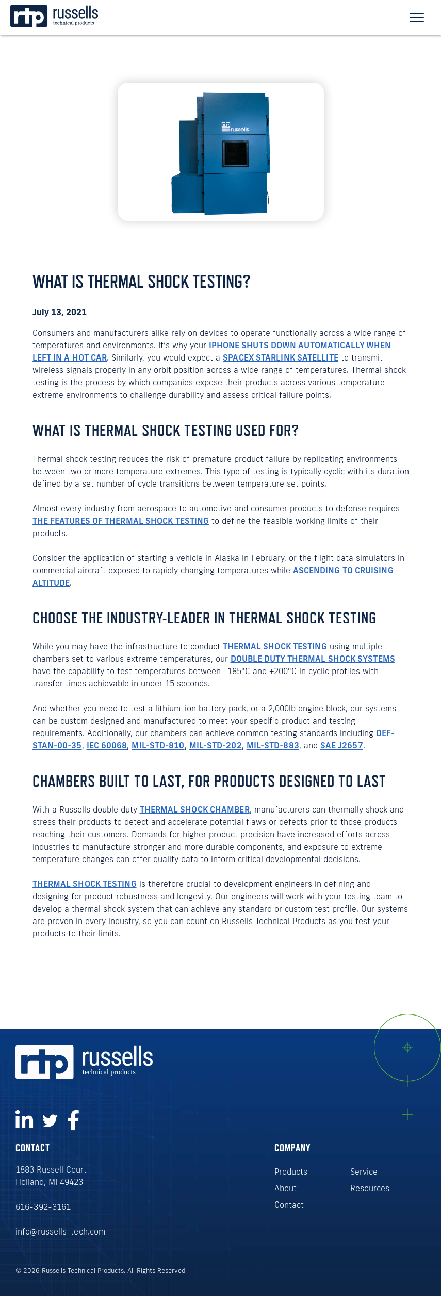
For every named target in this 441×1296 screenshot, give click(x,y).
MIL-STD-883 (273, 745)
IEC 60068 (107, 745)
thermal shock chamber (195, 809)
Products (290, 1171)
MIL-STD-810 (158, 745)
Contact (289, 1204)
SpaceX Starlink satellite (280, 357)
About (285, 1188)
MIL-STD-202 (215, 745)
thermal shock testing (275, 646)
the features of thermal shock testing (120, 521)
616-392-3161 (43, 1206)
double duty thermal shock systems (313, 658)
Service (364, 1171)
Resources (369, 1188)
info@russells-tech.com (60, 1231)
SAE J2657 (341, 745)
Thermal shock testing (84, 884)
